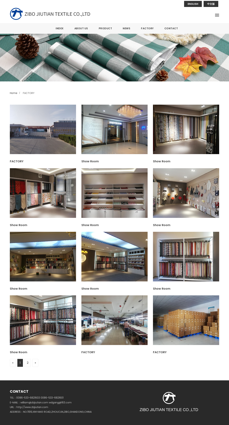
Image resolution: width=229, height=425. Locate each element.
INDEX (60, 28)
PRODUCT (105, 28)
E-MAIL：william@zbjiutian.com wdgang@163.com (41, 402)
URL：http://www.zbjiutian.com (29, 407)
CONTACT (171, 28)
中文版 (211, 4)
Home (13, 93)
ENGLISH (193, 4)
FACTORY (147, 28)
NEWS (126, 28)
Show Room (90, 161)
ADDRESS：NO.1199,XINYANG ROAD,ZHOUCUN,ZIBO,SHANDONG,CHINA (51, 412)
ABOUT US (81, 28)
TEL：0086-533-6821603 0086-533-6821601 (37, 397)
